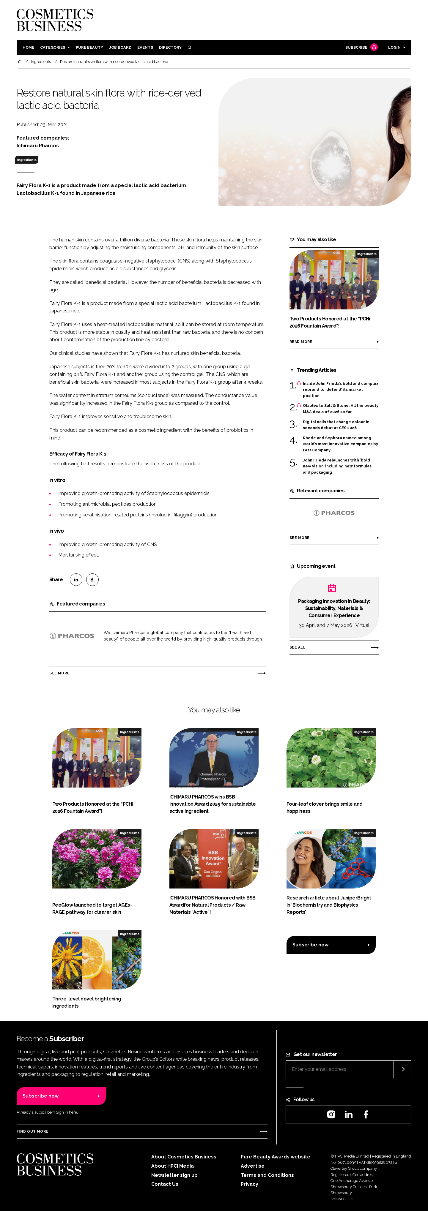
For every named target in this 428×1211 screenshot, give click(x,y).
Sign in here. (67, 1112)
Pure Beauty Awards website (275, 1157)
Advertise (253, 1166)
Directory (170, 47)
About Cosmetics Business (183, 1157)
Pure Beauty (89, 47)
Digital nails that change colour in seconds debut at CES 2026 (336, 425)
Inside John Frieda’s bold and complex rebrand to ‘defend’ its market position (340, 390)
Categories (52, 47)
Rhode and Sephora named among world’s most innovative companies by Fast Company (340, 444)
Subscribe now (310, 945)
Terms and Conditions (267, 1175)
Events (145, 47)
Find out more (32, 1131)
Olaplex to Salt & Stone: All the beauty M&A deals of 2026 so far (340, 409)
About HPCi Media (172, 1166)
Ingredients (27, 160)
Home (28, 47)
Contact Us (164, 1184)
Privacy (249, 1184)
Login (394, 47)
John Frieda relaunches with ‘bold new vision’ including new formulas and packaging (337, 466)
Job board (120, 47)
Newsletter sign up (174, 1175)
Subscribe (360, 47)
